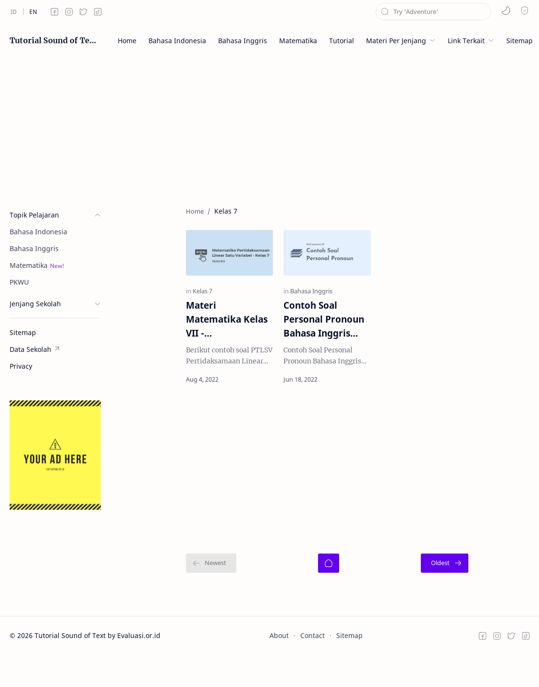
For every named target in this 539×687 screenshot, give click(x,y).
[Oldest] (505, 584)
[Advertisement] (269, 125)
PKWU (19, 282)
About (279, 656)
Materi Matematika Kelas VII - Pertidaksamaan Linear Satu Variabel (188, 340)
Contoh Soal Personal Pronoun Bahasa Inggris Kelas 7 (317, 340)
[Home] (328, 584)
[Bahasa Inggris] (291, 312)
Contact (312, 656)
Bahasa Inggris (34, 248)
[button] (506, 10)
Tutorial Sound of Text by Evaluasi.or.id (53, 40)
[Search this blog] (433, 11)
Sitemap (349, 656)
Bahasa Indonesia (38, 231)
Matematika (29, 265)
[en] (33, 11)
